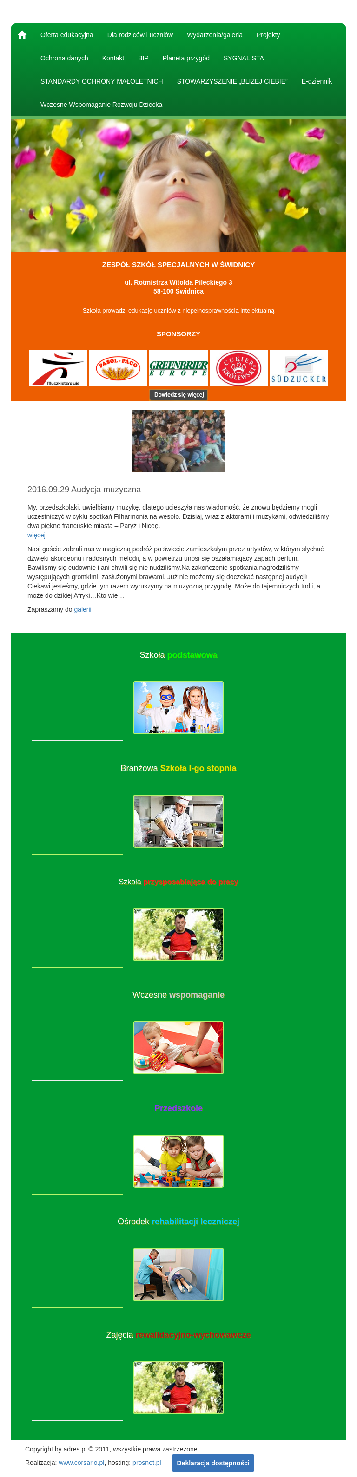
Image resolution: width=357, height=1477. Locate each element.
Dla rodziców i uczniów (140, 35)
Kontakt (113, 58)
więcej (36, 535)
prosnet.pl (146, 1462)
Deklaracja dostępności (213, 1463)
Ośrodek (178, 1221)
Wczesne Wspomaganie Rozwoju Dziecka (101, 104)
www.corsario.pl (81, 1462)
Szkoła (178, 655)
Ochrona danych (64, 58)
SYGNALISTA (244, 58)
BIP (143, 58)
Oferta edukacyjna (66, 35)
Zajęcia (178, 1335)
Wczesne (178, 995)
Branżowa (178, 768)
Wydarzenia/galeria (215, 35)
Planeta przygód (186, 58)
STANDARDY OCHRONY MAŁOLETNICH (101, 81)
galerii (82, 609)
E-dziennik (317, 81)
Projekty (268, 35)
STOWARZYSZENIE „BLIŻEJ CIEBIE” (232, 81)
